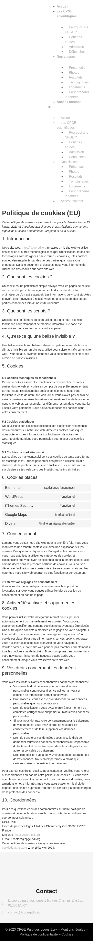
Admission (76, 47)
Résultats (76, 77)
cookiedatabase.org (14, 847)
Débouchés (77, 51)
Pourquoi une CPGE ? (76, 29)
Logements (77, 87)
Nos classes (66, 56)
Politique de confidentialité (39, 934)
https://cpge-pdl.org (34, 247)
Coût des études (73, 39)
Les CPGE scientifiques (66, 125)
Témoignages (79, 82)
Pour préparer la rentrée (77, 94)
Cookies (67, 934)
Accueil (62, 6)
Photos (74, 72)
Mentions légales (73, 929)
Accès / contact (69, 102)
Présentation (78, 67)
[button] (70, 106)
